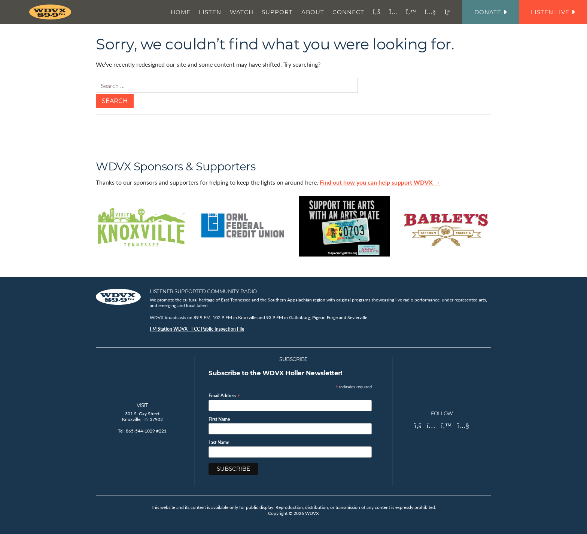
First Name (219, 419)
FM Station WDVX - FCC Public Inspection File (197, 329)
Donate (490, 12)
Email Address (224, 395)
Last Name (219, 443)
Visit (142, 405)
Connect (348, 12)
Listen (210, 12)
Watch (241, 12)
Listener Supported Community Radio (203, 291)
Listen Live (553, 12)
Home (181, 12)
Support (277, 12)
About (312, 12)
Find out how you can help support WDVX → (380, 182)
